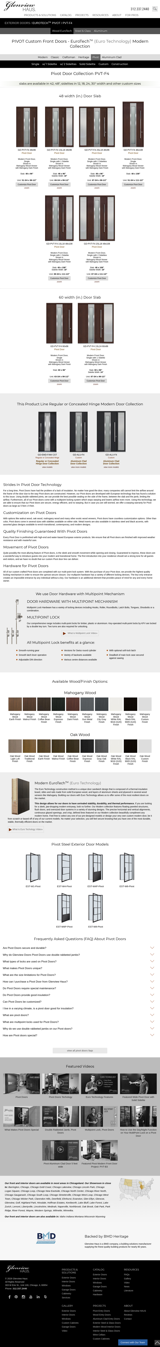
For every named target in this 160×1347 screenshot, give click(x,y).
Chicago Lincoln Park (84, 1187)
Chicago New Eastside (48, 1191)
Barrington (13, 1187)
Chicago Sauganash (15, 1195)
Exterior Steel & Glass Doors (107, 1323)
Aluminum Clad (111, 57)
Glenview (10, 1202)
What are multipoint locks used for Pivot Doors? (31, 1022)
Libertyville (27, 1206)
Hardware (97, 1294)
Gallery (127, 1278)
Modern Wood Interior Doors (106, 1326)
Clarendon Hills (43, 1198)
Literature (128, 1290)
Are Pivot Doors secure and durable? (24, 948)
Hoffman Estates (56, 1202)
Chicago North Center (72, 1191)
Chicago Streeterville (60, 1195)
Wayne (29, 1210)
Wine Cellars (99, 1334)
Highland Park (28, 1202)
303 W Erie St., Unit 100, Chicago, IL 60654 (26, 1285)
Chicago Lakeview (61, 1187)
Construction (120, 64)
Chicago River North (95, 1191)
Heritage (83, 57)
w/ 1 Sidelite (49, 64)
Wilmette (57, 1210)
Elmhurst (66, 1198)
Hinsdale (41, 1202)
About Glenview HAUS (135, 1311)
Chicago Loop (28, 1191)
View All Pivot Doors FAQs (80, 1050)
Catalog (66, 15)
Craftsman (68, 57)
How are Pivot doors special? (20, 1035)
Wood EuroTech (62, 30)
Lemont (16, 1206)
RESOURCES (100, 15)
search (155, 9)
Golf (18, 1202)
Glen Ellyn (89, 1198)
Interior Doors (68, 1281)
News (126, 1286)
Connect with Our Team (133, 1342)
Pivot (95, 57)
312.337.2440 (140, 9)
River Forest (18, 1210)
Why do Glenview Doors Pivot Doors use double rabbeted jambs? (41, 954)
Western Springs (43, 1210)
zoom (26, 188)
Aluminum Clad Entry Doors (106, 1319)
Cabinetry (66, 1293)
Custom (104, 64)
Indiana (70, 1216)
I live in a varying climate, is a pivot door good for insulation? (38, 1008)
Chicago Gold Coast (40, 1187)
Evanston (77, 1198)
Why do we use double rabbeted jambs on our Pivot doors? (37, 1028)
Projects (82, 15)
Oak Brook (87, 1206)
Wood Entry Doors (102, 1314)
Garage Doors (68, 1289)
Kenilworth (71, 1202)
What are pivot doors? (16, 1015)
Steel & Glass (83, 30)
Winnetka (68, 1210)
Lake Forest (96, 1202)
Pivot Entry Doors (101, 1311)
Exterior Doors (18, 23)
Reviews (128, 1314)
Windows (66, 1285)
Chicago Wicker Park (22, 1198)
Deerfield (56, 1198)
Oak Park (99, 1206)
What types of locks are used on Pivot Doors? (29, 961)
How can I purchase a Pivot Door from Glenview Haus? (35, 981)
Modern (43, 57)
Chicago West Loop (82, 1195)
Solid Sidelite (87, 64)
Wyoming (100, 1216)
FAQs (126, 1274)
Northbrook (75, 1206)
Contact (127, 1319)
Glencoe (99, 1198)
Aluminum (100, 30)
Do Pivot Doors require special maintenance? (29, 988)
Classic (55, 57)
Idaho (63, 1216)
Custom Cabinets (70, 1323)
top (157, 1342)
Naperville (63, 1206)
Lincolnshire (40, 1206)
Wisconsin (89, 1216)
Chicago (24, 1187)
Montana (79, 1216)
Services (66, 1297)
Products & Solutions (40, 15)
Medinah (52, 1206)
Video (127, 1282)
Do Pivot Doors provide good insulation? (26, 995)
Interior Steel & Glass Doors (106, 1331)
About (116, 15)
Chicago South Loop (37, 1195)
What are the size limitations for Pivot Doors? (29, 974)
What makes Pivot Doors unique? (22, 968)
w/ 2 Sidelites (68, 64)
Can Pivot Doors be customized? (22, 1001)
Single (35, 64)
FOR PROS (131, 15)
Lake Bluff (83, 1202)
